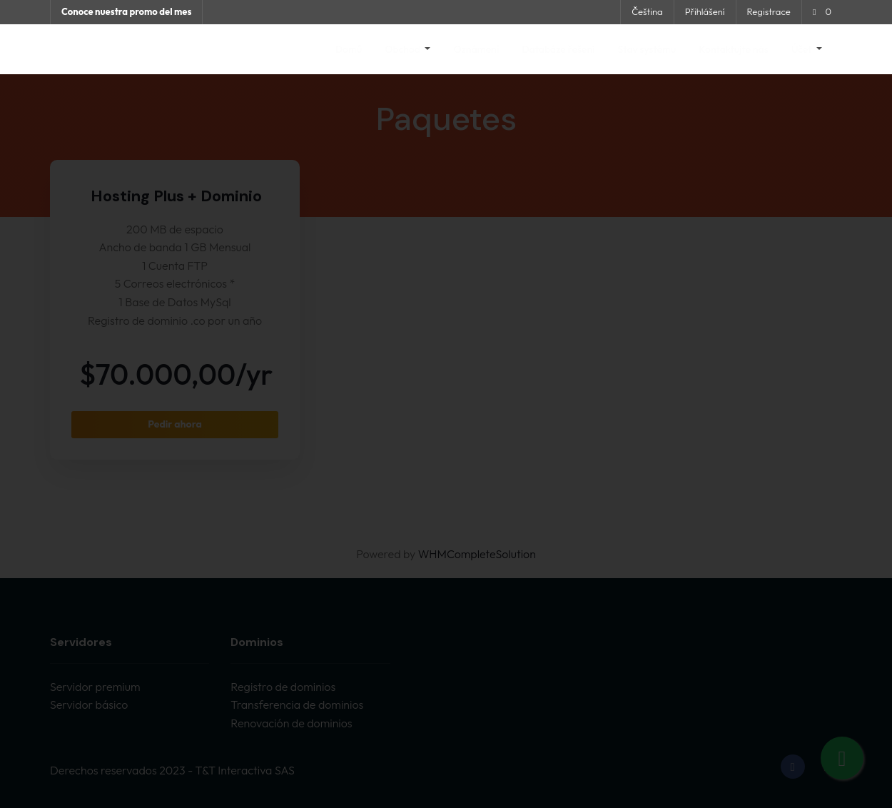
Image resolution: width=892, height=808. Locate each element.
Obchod (403, 49)
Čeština (647, 11)
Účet (802, 49)
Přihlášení (705, 11)
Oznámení (476, 49)
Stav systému (647, 49)
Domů (349, 49)
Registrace (769, 11)
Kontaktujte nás (733, 49)
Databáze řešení (558, 49)
